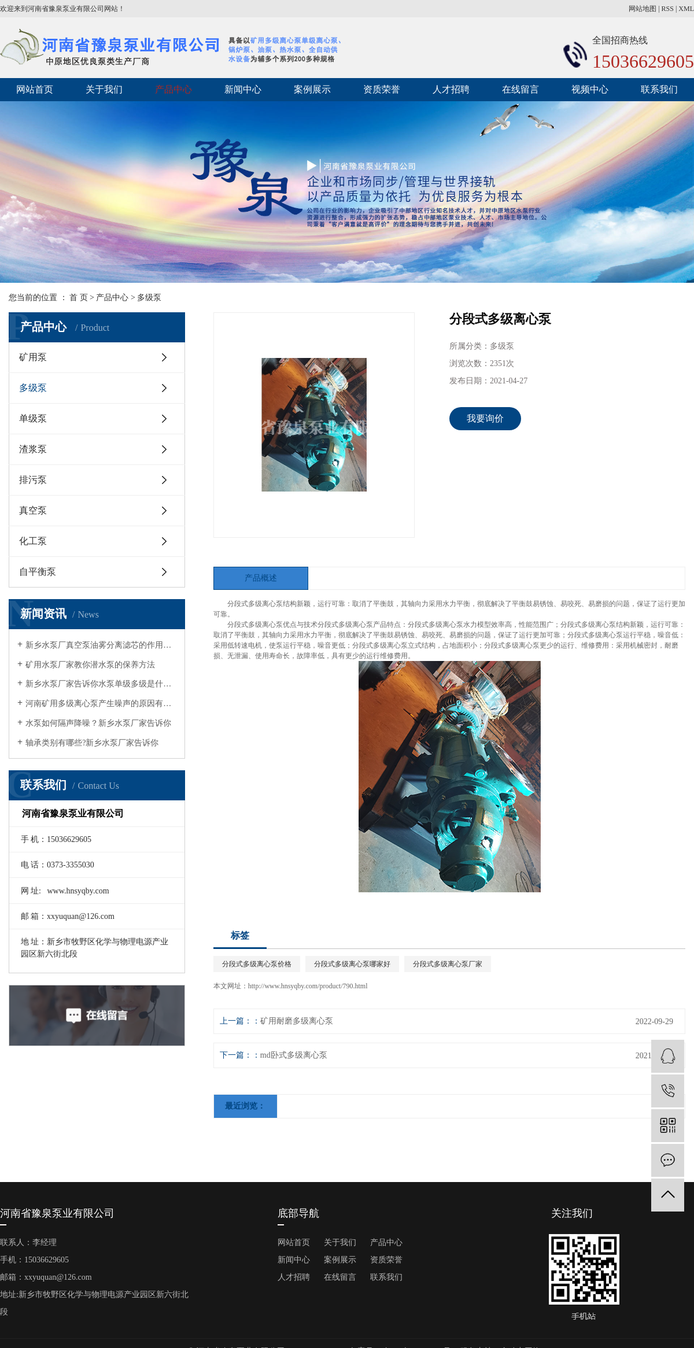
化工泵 (33, 541)
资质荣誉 (381, 89)
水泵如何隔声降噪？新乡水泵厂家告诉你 (98, 723)
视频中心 (589, 89)
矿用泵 (33, 357)
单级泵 (33, 418)
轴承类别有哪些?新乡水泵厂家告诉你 (91, 742)
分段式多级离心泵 (255, 604)
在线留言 (520, 89)
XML (686, 9)
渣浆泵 (33, 449)
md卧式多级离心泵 (293, 1055)
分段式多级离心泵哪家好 (352, 964)
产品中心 (173, 89)
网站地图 (642, 9)
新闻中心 (242, 89)
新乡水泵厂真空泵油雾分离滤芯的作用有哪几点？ (100, 645)
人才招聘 (451, 89)
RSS (668, 9)
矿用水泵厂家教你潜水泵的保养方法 (90, 664)
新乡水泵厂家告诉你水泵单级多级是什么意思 (100, 683)
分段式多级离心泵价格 (256, 964)
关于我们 (104, 89)
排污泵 (33, 480)
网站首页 (34, 89)
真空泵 (33, 510)
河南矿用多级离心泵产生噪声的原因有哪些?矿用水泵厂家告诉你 (100, 703)
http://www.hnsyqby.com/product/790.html (308, 986)
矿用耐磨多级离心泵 (296, 1021)
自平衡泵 (37, 572)
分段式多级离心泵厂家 (447, 964)
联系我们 (659, 89)
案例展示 (312, 89)
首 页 (78, 297)
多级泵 (149, 297)
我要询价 (485, 418)
